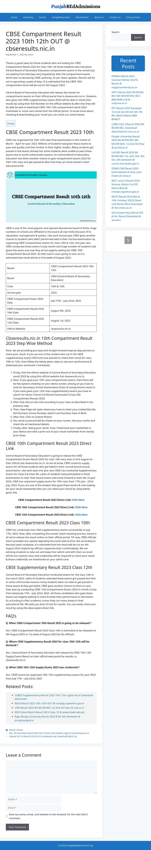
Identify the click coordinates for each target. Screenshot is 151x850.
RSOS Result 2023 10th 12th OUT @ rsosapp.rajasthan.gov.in (49, 703)
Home (14, 17)
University (28, 17)
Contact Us (114, 17)
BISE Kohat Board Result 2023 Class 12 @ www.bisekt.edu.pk (49, 712)
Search (115, 32)
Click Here (78, 500)
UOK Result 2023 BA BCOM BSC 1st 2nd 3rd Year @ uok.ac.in (49, 707)
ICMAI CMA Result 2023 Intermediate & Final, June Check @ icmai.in (126, 172)
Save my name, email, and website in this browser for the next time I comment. (48, 816)
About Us (99, 17)
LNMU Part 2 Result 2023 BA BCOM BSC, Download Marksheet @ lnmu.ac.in (127, 127)
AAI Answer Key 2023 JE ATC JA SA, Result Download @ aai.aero (127, 216)
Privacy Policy (133, 17)
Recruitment (82, 17)
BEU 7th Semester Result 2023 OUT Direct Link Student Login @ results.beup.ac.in (49, 733)
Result (12, 730)
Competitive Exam (61, 17)
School (42, 17)
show (10, 123)
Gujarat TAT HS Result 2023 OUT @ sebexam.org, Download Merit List (43, 736)
